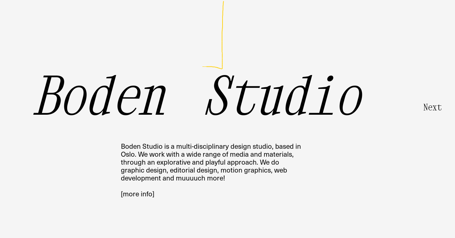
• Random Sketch (395, 231)
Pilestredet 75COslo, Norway (325, 34)
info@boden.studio (150, 30)
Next (432, 107)
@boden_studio (145, 38)
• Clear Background (432, 231)
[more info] (137, 193)
